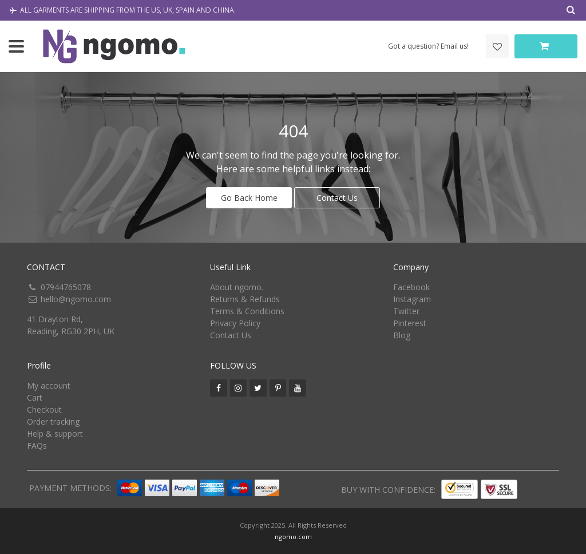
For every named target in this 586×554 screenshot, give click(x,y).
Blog (401, 335)
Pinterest (409, 323)
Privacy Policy (235, 323)
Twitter (406, 311)
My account (48, 385)
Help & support (55, 433)
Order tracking (53, 421)
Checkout (44, 409)
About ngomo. (236, 287)
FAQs (37, 445)
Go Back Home (249, 197)
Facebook (411, 287)
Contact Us (337, 197)
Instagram (412, 299)
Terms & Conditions (247, 311)
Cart (34, 397)
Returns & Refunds (245, 299)
